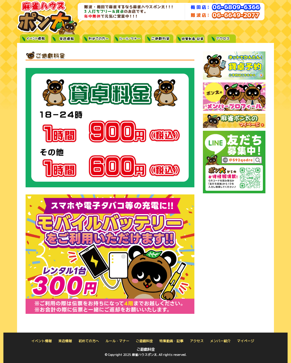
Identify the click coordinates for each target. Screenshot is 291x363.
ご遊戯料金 (159, 39)
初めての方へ (96, 39)
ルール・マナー (128, 39)
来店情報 (65, 39)
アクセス (221, 39)
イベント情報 (34, 39)
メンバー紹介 (220, 341)
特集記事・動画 (190, 39)
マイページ (245, 341)
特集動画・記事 (171, 341)
